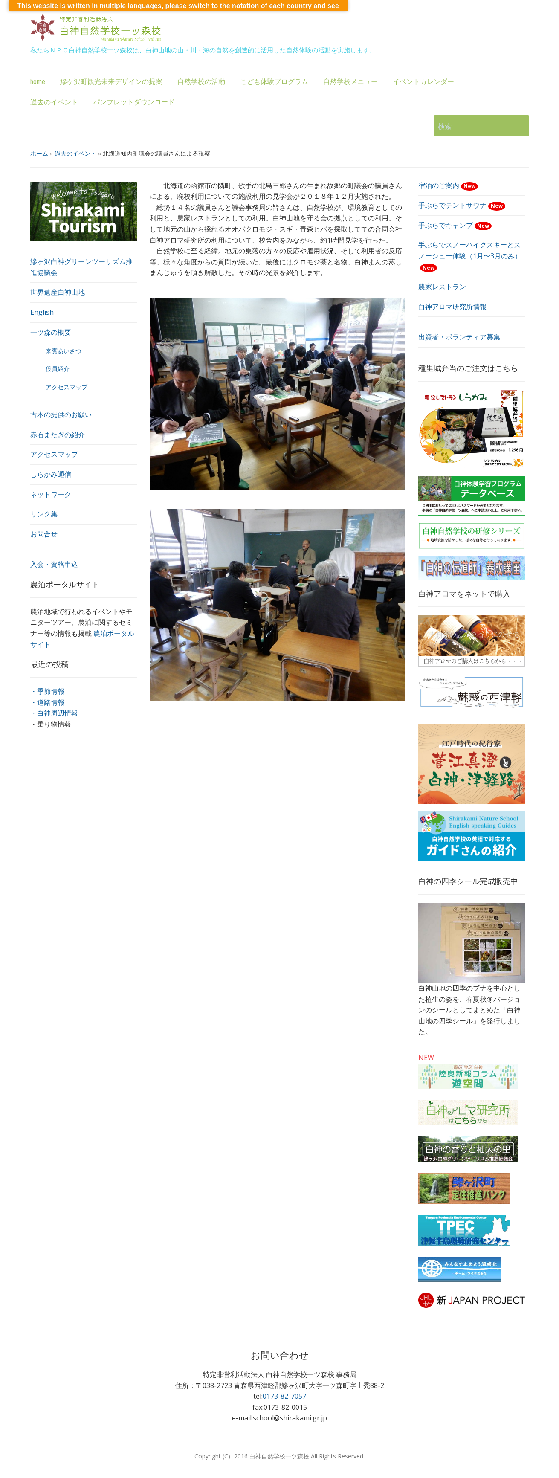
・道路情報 (47, 702)
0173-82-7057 (284, 1396)
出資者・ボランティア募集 (459, 337)
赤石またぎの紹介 (57, 434)
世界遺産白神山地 (57, 292)
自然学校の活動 (201, 82)
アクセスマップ (66, 387)
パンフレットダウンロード (134, 102)
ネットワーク (50, 494)
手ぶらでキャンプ (455, 225)
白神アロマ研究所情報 (452, 306)
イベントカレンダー (423, 82)
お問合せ (44, 534)
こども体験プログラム (274, 82)
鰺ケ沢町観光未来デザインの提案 (111, 82)
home (37, 82)
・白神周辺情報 (54, 713)
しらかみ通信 (50, 474)
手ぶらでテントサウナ (462, 205)
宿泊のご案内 (448, 185)
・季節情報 (47, 691)
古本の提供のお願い (61, 414)
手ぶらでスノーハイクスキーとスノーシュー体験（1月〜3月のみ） (469, 255)
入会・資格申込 (54, 564)
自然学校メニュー (350, 82)
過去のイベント (54, 102)
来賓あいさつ (63, 351)
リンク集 (44, 514)
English (42, 312)
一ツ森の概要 (50, 332)
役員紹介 (58, 369)
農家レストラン (442, 286)
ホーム (39, 153)
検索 (518, 125)
